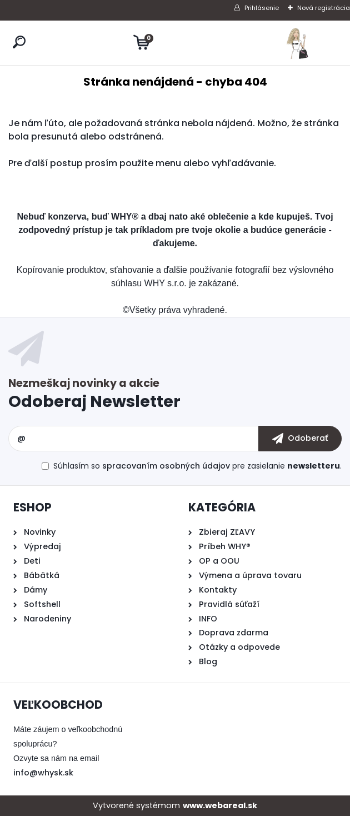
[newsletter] (300, 438)
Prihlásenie (261, 7)
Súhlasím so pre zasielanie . (197, 465)
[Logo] (297, 43)
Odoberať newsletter (175, 396)
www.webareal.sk (220, 805)
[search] (19, 42)
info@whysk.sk (43, 772)
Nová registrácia (323, 7)
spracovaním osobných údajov (166, 465)
